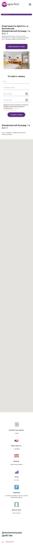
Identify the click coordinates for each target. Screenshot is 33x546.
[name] (16, 81)
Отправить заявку (16, 115)
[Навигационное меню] (30, 4)
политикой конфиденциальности (11, 109)
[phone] (16, 87)
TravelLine (6, 14)
